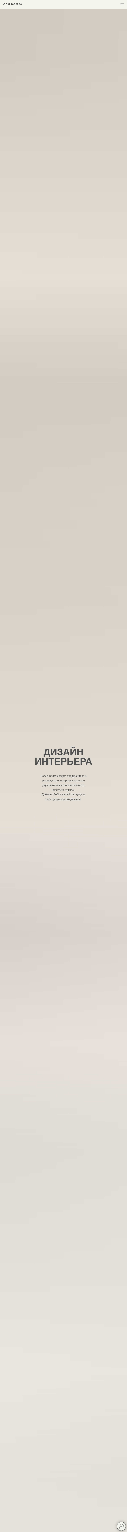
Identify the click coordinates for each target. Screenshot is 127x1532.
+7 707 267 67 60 (12, 4)
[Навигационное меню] (122, 4)
